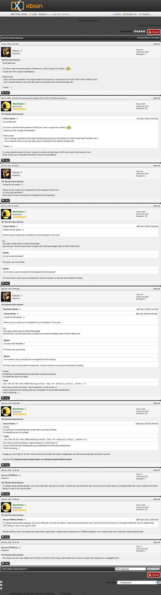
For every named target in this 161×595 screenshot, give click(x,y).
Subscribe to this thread (12, 588)
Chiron (16, 51)
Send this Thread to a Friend (14, 585)
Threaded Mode (143, 38)
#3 (159, 165)
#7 (159, 470)
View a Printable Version (12, 582)
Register (42, 14)
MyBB (56, 593)
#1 (159, 44)
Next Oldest (8, 569)
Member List (131, 14)
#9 (159, 542)
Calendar (146, 14)
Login (34, 14)
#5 (159, 289)
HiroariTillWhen (9, 475)
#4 (159, 206)
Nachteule (62, 98)
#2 (159, 98)
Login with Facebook (60, 14)
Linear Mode (155, 38)
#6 (159, 403)
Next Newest (20, 569)
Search (118, 14)
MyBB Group (77, 593)
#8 (159, 499)
